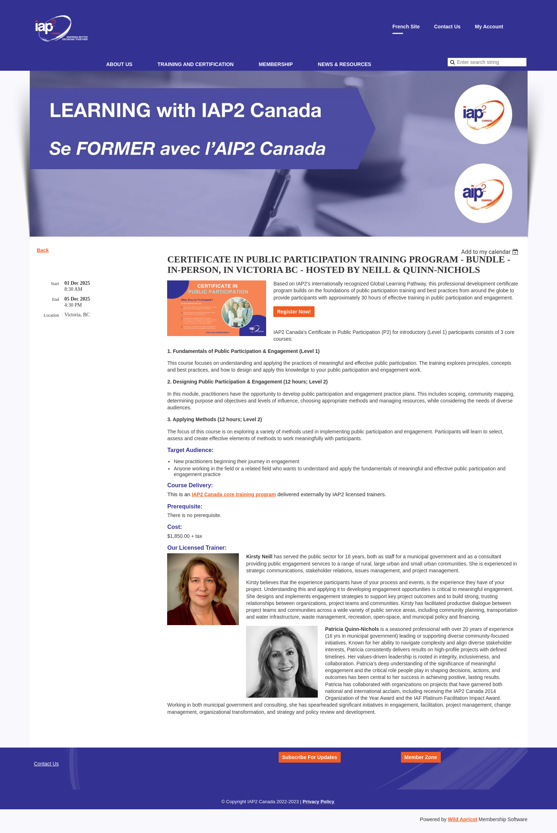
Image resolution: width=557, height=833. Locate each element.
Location (51, 315)
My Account (489, 26)
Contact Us (447, 26)
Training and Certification (195, 64)
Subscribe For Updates (309, 757)
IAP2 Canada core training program (234, 494)
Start (55, 283)
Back (43, 250)
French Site (406, 26)
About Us (119, 64)
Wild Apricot (462, 819)
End (55, 299)
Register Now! (294, 312)
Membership (276, 64)
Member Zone (421, 757)
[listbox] (490, 251)
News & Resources (344, 64)
